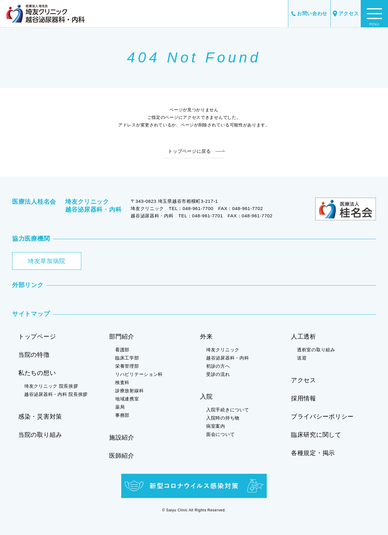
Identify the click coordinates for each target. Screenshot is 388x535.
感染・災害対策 (40, 416)
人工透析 (303, 336)
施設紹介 (121, 437)
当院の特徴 (34, 354)
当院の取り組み (40, 434)
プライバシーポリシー (322, 416)
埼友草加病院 (46, 261)
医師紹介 (121, 455)
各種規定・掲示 (313, 453)
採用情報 (303, 398)
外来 (206, 336)
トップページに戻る (189, 151)
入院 (206, 396)
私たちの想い (37, 372)
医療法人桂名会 (34, 201)
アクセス (346, 14)
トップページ (37, 336)
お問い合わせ (309, 13)
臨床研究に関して (316, 434)
